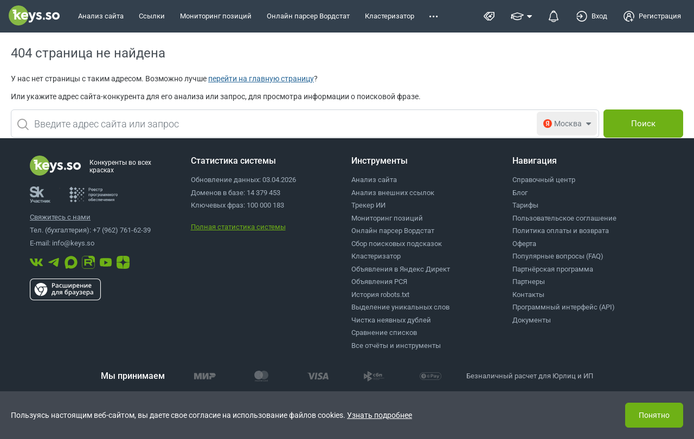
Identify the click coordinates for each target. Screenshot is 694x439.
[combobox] (305, 123)
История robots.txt (380, 294)
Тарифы (525, 205)
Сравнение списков (384, 332)
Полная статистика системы (238, 227)
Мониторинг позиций (387, 218)
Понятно (654, 415)
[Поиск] (643, 123)
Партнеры (528, 281)
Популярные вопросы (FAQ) (557, 256)
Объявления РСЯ (379, 281)
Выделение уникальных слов (400, 307)
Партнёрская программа (552, 269)
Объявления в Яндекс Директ (400, 269)
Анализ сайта (374, 180)
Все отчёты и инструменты (396, 345)
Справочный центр (543, 180)
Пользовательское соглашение (564, 218)
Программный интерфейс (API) (563, 307)
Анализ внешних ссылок (392, 193)
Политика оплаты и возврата (560, 231)
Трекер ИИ (368, 205)
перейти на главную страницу (261, 78)
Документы (531, 320)
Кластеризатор (376, 256)
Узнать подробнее (379, 415)
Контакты (528, 294)
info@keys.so (73, 243)
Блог (520, 193)
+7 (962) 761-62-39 (122, 230)
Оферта (524, 244)
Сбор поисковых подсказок (396, 244)
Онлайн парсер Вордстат (392, 231)
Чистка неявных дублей (391, 320)
